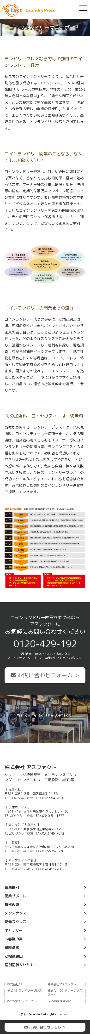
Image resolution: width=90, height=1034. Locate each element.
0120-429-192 (45, 644)
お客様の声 (14, 939)
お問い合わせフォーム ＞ (45, 675)
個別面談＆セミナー (21, 964)
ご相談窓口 (14, 956)
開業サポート (15, 895)
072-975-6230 (22, 851)
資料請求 (12, 947)
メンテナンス (15, 913)
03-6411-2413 (22, 869)
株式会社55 (14, 984)
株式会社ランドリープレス (24, 991)
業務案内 (12, 887)
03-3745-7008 (22, 833)
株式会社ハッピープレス (23, 1001)
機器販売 (12, 904)
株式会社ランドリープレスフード (65, 993)
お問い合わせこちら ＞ (45, 1027)
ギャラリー (14, 930)
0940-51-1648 (22, 816)
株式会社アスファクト (62, 984)
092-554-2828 (22, 798)
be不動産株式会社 (59, 1001)
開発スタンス (15, 921)
